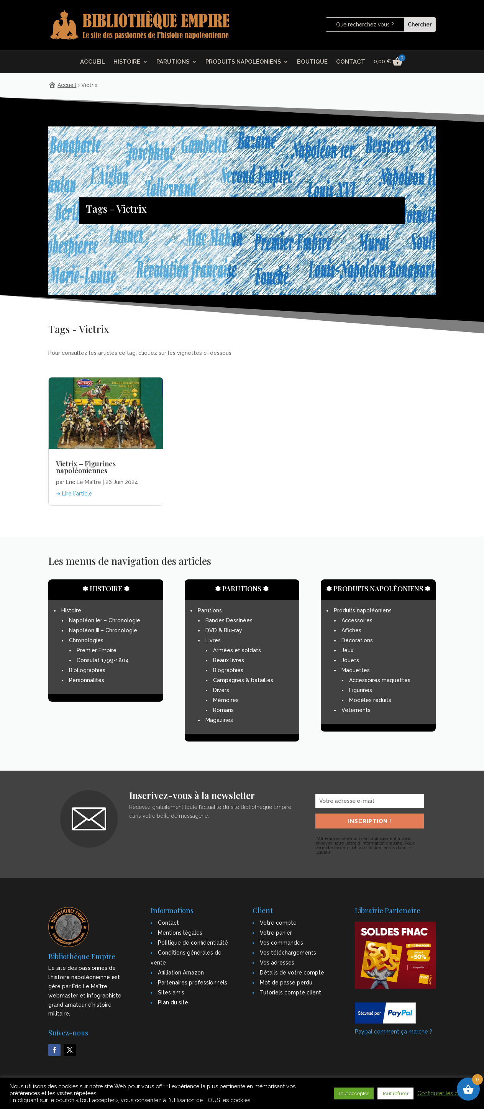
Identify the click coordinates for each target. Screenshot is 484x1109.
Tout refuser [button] (395, 1093)
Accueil (66, 85)
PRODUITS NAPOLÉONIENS (243, 62)
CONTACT (350, 62)
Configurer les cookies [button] (445, 1093)
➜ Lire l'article (74, 494)
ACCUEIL (92, 62)
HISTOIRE (126, 62)
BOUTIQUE (312, 62)
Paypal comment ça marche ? (393, 1032)
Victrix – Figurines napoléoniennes (86, 467)
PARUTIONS (172, 62)
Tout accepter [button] (353, 1093)
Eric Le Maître (83, 482)
